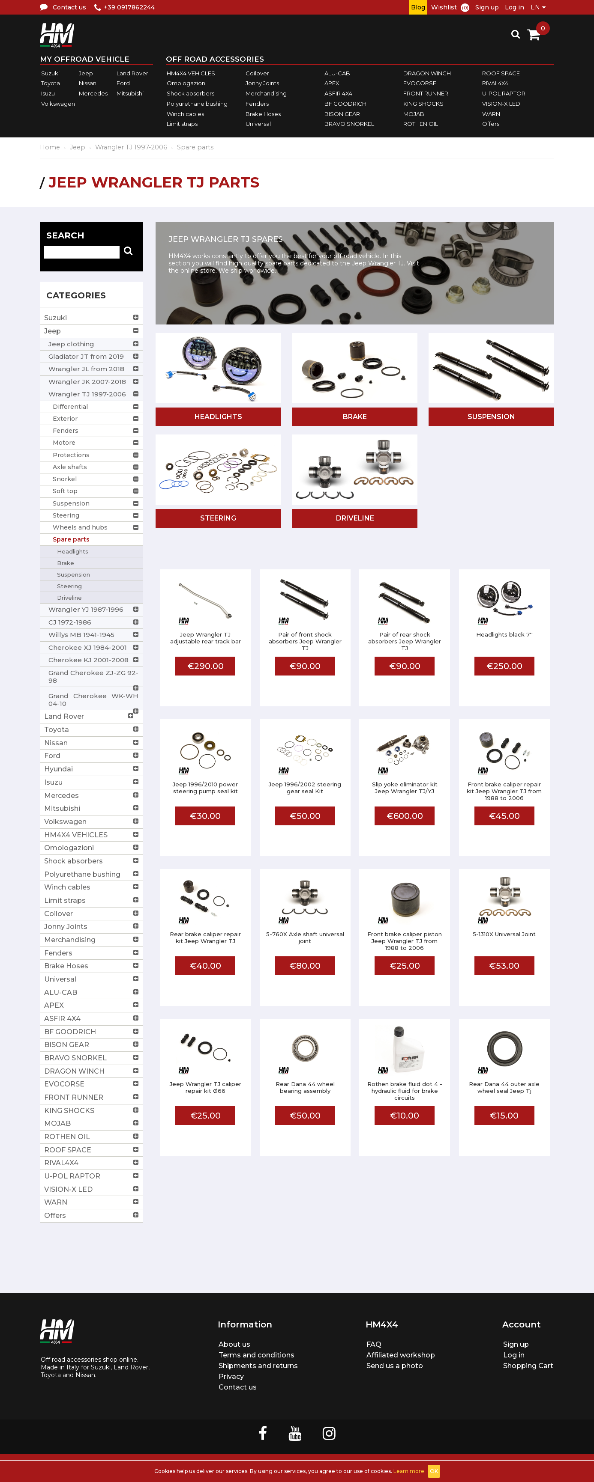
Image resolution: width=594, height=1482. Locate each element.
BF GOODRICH (345, 103)
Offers (490, 123)
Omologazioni (187, 83)
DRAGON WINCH (427, 73)
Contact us (238, 1387)
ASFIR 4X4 (338, 93)
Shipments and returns (258, 1366)
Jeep (86, 73)
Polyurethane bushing (197, 103)
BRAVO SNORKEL (349, 123)
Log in (514, 7)
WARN (491, 113)
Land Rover (132, 73)
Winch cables (185, 113)
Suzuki (50, 73)
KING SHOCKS (423, 103)
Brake (355, 417)
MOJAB (413, 113)
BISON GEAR (342, 113)
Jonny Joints (262, 83)
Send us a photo (394, 1366)
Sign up (487, 7)
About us (234, 1344)
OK (434, 1471)
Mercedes (93, 93)
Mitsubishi (130, 93)
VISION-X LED (501, 103)
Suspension (491, 417)
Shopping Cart (528, 1366)
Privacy (231, 1376)
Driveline (355, 518)
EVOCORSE (419, 83)
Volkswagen (58, 103)
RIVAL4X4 (495, 83)
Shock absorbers (190, 93)
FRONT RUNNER (425, 93)
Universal (258, 123)
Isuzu (48, 93)
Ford (123, 83)
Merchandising (266, 93)
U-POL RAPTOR (503, 93)
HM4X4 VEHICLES (191, 73)
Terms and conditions (256, 1355)
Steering (218, 518)
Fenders (257, 103)
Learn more (408, 1471)
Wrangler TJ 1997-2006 (131, 147)
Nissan (87, 83)
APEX (331, 83)
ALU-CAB (337, 73)
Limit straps (182, 123)
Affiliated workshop (400, 1355)
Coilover (257, 73)
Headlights (218, 417)
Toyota (50, 83)
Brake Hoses (263, 113)
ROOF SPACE (501, 73)
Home (50, 147)
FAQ (373, 1344)
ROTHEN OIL (420, 123)
